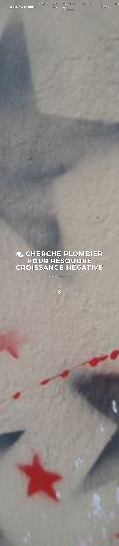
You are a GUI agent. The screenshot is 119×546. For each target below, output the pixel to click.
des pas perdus (21, 7)
